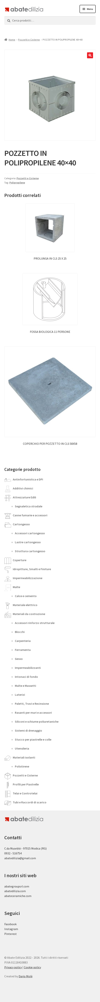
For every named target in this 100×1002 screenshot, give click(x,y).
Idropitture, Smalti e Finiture (32, 569)
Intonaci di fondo (26, 677)
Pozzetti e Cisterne (29, 39)
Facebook (10, 924)
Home (12, 39)
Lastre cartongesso (28, 542)
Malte (16, 587)
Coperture (19, 560)
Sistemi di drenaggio (28, 730)
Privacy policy (13, 967)
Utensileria (22, 748)
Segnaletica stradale (28, 506)
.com (28, 896)
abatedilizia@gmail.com (20, 858)
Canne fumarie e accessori (30, 515)
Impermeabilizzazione (27, 578)
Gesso (19, 659)
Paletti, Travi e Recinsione (32, 703)
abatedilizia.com (15, 891)
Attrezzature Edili (24, 497)
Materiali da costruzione (29, 614)
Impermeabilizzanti (28, 668)
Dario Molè (26, 976)
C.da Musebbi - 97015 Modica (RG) (25, 848)
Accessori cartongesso (30, 533)
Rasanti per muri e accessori (33, 712)
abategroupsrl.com (16, 886)
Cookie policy (32, 967)
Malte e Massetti (25, 685)
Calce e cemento (26, 596)
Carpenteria (23, 641)
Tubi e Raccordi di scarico (29, 802)
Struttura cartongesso (30, 551)
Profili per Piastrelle (26, 784)
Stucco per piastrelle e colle (33, 739)
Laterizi (20, 694)
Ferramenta (23, 650)
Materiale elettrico (25, 605)
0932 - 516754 (13, 853)
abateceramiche (14, 896)
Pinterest (10, 934)
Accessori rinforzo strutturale (35, 623)
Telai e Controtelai (25, 793)
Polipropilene (17, 182)
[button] (90, 55)
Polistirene (22, 766)
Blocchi (20, 632)
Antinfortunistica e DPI (28, 479)
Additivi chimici (23, 488)
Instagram (11, 929)
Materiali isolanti (24, 757)
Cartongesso (21, 524)
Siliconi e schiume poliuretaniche (36, 721)
